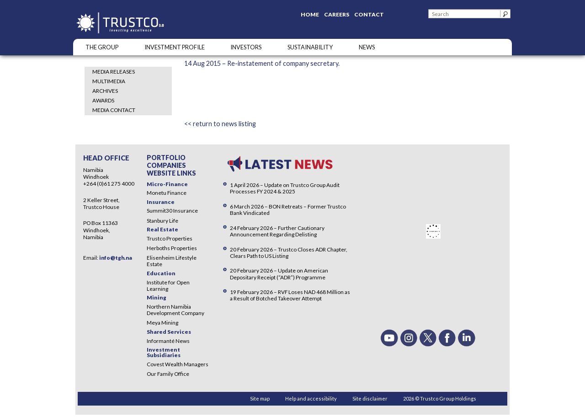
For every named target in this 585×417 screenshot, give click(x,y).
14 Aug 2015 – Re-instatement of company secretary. (262, 63)
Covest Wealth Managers (177, 364)
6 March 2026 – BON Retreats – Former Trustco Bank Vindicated (288, 209)
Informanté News (168, 340)
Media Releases (113, 71)
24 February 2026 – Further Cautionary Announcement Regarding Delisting (277, 231)
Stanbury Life (162, 220)
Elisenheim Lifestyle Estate (172, 260)
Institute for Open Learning (168, 285)
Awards (103, 100)
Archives (105, 90)
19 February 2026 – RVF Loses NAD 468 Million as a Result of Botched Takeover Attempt (290, 295)
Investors (245, 47)
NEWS (367, 47)
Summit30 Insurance (172, 210)
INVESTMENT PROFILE (174, 47)
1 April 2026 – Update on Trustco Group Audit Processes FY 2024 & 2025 (285, 188)
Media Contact (113, 110)
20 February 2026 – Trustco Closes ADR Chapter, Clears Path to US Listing (288, 252)
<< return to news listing (220, 124)
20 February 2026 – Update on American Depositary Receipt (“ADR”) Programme (279, 273)
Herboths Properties (172, 248)
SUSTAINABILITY (310, 47)
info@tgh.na (115, 257)
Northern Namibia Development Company (175, 309)
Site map (260, 398)
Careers (336, 14)
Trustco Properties (169, 238)
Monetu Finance (166, 192)
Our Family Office (168, 373)
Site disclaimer (370, 398)
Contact (369, 14)
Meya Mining (162, 322)
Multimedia (108, 81)
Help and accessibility (311, 398)
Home (310, 14)
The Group (101, 47)
